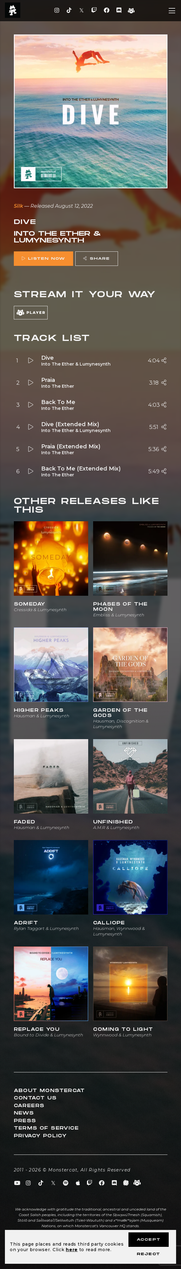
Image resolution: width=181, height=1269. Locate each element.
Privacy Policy (40, 1136)
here (72, 1249)
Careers (29, 1105)
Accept (148, 1239)
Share (96, 258)
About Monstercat (49, 1090)
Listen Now (43, 258)
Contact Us (35, 1098)
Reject (148, 1254)
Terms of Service (46, 1128)
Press (25, 1120)
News (24, 1113)
